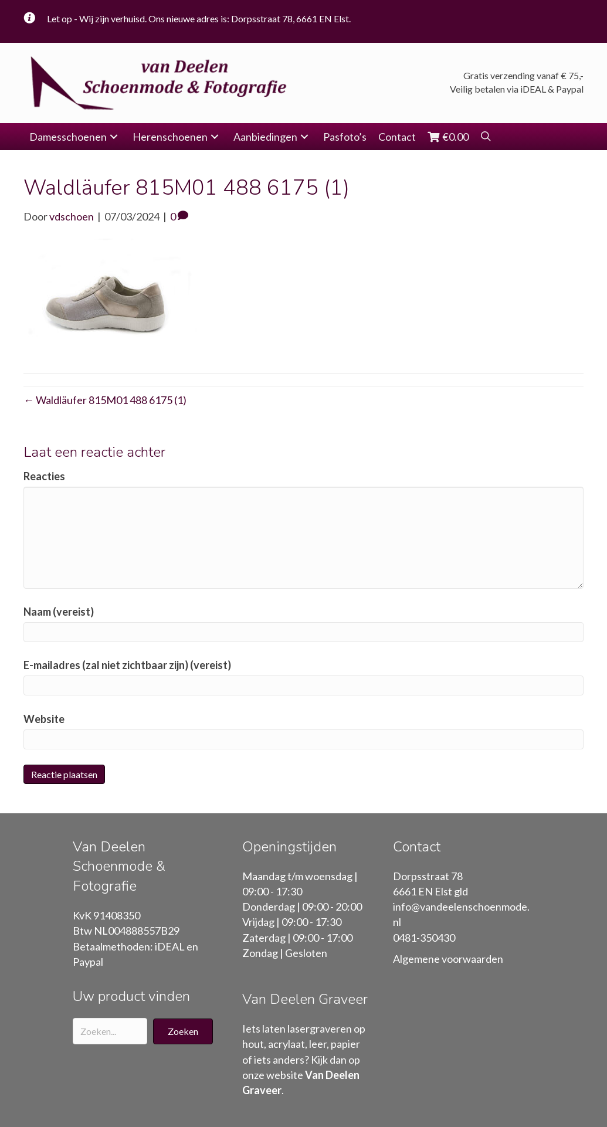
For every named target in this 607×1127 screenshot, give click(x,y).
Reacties (44, 476)
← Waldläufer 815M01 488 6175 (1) (104, 399)
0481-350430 (424, 937)
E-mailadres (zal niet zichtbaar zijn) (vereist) (127, 664)
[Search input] (110, 1031)
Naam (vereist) (58, 611)
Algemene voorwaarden (448, 958)
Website (44, 718)
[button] (114, 136)
